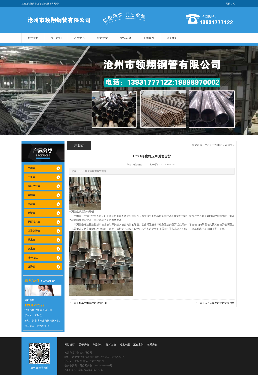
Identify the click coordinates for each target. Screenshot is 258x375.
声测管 (31, 168)
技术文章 (102, 38)
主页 (207, 145)
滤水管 (31, 248)
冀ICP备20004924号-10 (90, 370)
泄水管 (31, 239)
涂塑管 (31, 213)
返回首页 (230, 3)
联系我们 (171, 38)
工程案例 (148, 38)
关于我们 (56, 38)
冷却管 (31, 204)
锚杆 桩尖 (33, 257)
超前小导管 (34, 186)
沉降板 (31, 266)
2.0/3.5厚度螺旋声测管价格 (220, 303)
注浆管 (31, 177)
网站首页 (33, 38)
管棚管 (31, 195)
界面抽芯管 (34, 222)
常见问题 (125, 38)
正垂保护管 (34, 230)
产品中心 (79, 38)
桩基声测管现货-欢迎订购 (93, 303)
